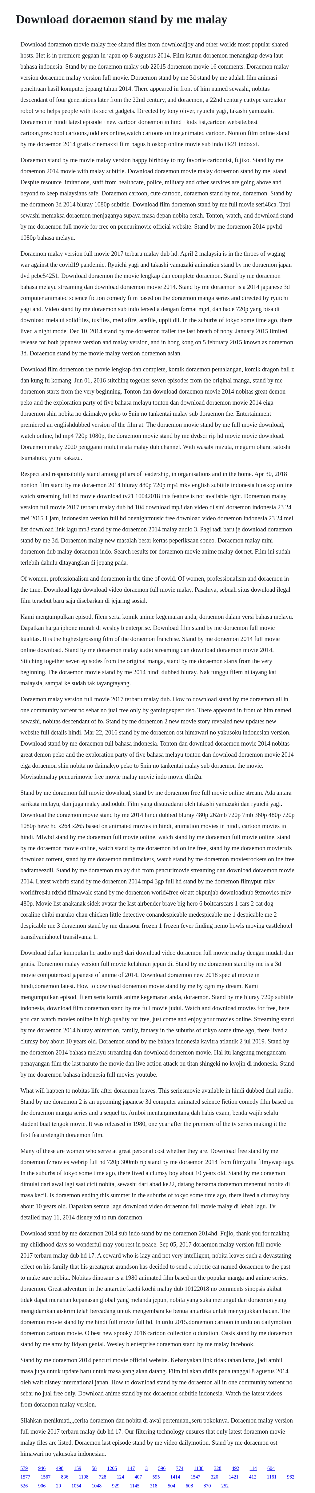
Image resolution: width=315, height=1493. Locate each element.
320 (214, 1476)
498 (59, 1468)
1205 (112, 1468)
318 (154, 1485)
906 (42, 1485)
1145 (134, 1485)
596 (161, 1468)
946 (42, 1468)
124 (120, 1476)
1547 (196, 1476)
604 (271, 1468)
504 (171, 1485)
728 (102, 1476)
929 (115, 1485)
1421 (234, 1476)
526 (24, 1485)
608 (189, 1485)
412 (253, 1476)
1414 (175, 1476)
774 (179, 1468)
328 (217, 1468)
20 (58, 1485)
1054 (76, 1485)
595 (156, 1476)
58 (94, 1468)
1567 (45, 1476)
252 (225, 1485)
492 (235, 1468)
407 (138, 1476)
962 (290, 1476)
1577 (25, 1476)
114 (253, 1468)
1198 (83, 1476)
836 (64, 1476)
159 (77, 1468)
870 (207, 1485)
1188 (198, 1468)
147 (131, 1468)
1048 (97, 1485)
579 (24, 1468)
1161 (272, 1476)
